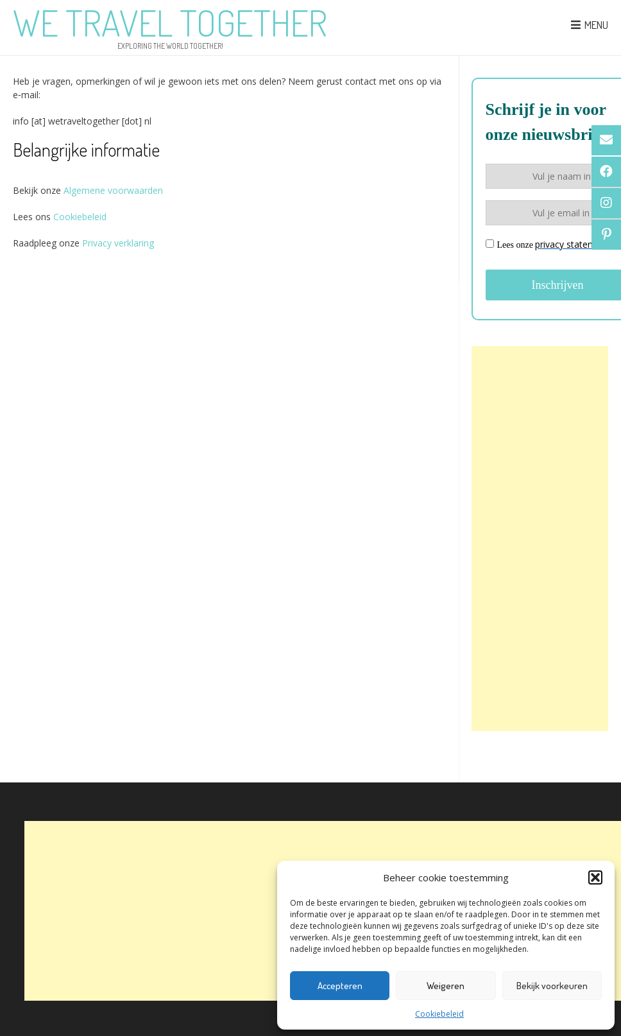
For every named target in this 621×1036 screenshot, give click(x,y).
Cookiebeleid (439, 1013)
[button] (595, 877)
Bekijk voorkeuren (552, 986)
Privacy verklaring (118, 243)
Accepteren (340, 986)
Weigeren (445, 986)
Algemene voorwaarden (112, 190)
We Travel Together (170, 22)
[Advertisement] (540, 538)
